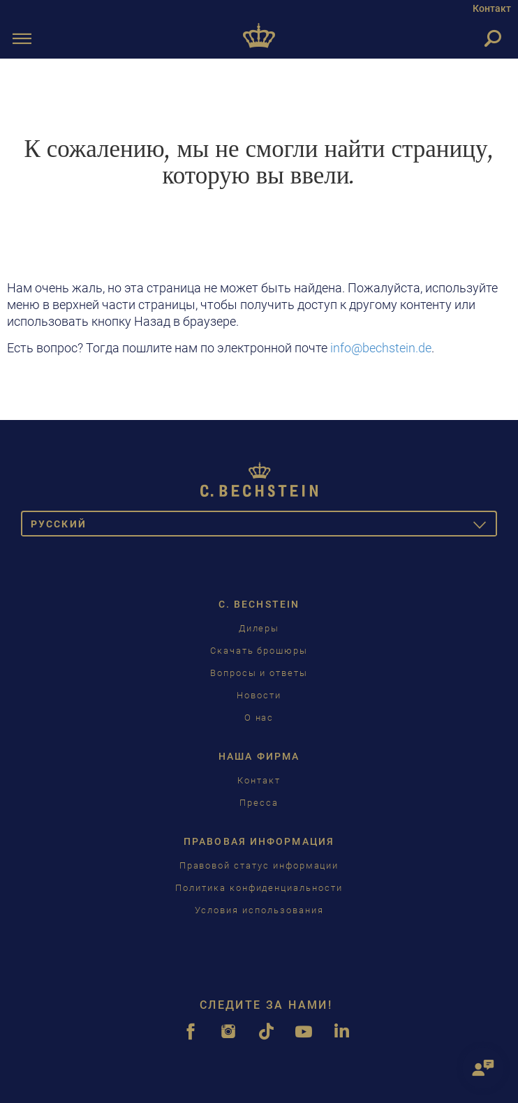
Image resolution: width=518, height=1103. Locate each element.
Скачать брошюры (259, 650)
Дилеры (259, 628)
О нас (259, 717)
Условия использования (259, 910)
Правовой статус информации (259, 865)
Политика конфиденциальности (259, 888)
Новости (259, 695)
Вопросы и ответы (259, 673)
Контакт (492, 8)
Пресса (259, 802)
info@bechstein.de (380, 347)
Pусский (264, 526)
